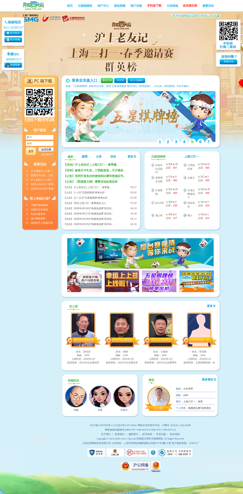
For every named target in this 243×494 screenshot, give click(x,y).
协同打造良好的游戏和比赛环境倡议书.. (94, 176)
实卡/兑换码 (136, 80)
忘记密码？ (47, 154)
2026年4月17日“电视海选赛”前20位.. (93, 213)
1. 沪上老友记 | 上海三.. (39, 170)
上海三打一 (191, 156)
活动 (113, 156)
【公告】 (68, 192)
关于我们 (106, 434)
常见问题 (161, 434)
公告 (99, 156)
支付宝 (120, 80)
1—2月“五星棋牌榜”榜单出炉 (89, 192)
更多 (132, 156)
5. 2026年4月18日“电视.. (40, 188)
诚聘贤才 (133, 434)
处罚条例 (147, 434)
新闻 (84, 156)
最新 (70, 157)
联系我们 (120, 434)
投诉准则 (175, 434)
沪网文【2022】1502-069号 (176, 425)
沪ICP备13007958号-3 (101, 425)
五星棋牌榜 (157, 157)
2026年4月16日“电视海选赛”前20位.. (93, 219)
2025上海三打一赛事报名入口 (90, 203)
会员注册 (46, 149)
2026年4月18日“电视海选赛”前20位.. (93, 208)
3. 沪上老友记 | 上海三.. (39, 179)
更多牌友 (209, 379)
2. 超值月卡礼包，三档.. (40, 175)
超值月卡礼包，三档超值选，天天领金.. (94, 170)
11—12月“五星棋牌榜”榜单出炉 (91, 197)
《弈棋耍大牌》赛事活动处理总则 (90, 181)
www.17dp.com (128, 438)
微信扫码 (107, 80)
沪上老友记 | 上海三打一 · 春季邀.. (91, 164)
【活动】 (68, 187)
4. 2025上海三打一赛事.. (40, 184)
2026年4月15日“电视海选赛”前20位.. (93, 224)
